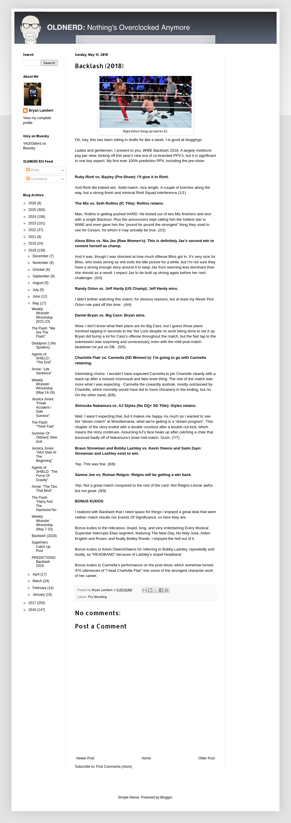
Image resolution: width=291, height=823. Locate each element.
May (36, 303)
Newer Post (85, 758)
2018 (33, 250)
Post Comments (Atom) (114, 767)
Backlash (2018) (44, 536)
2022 (33, 230)
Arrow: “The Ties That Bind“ (44, 489)
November (41, 263)
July (36, 290)
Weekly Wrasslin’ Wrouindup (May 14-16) (43, 386)
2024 (33, 217)
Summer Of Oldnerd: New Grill (44, 437)
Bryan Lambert (41, 110)
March (38, 581)
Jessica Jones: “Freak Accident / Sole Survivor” (43, 407)
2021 (33, 237)
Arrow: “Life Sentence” (42, 371)
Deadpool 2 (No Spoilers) (44, 345)
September (41, 276)
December (41, 256)
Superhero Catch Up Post (41, 546)
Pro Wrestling (97, 597)
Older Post (206, 758)
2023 (33, 223)
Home (146, 758)
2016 (33, 610)
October (39, 270)
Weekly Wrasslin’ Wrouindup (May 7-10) (42, 523)
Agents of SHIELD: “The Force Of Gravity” (45, 474)
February (40, 588)
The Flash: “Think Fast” (43, 424)
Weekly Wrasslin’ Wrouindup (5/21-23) (42, 315)
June (37, 296)
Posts (32, 170)
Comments (36, 179)
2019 (33, 243)
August (38, 283)
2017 (33, 603)
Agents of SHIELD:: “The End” (41, 358)
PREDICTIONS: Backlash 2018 (44, 562)
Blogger (166, 797)
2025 (33, 210)
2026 (33, 203)
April (36, 574)
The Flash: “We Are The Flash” (43, 332)
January (39, 595)
